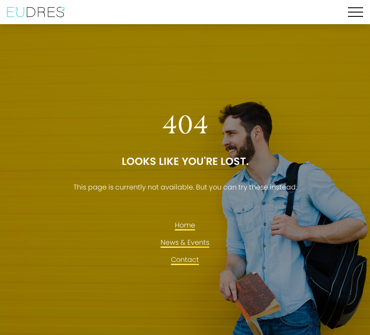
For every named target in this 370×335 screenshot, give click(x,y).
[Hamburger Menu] (355, 12)
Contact (185, 260)
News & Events (185, 242)
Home (185, 225)
